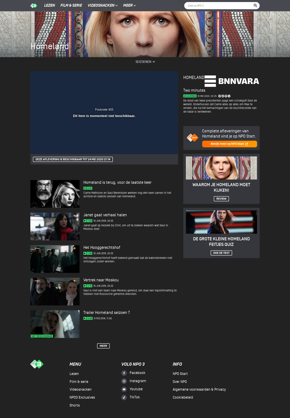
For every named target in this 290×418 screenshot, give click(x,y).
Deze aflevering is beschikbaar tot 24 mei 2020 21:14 (73, 159)
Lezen (49, 6)
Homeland (193, 77)
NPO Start (180, 374)
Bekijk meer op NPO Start (229, 144)
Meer (129, 6)
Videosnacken (101, 6)
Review (221, 199)
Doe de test (221, 253)
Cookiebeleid (183, 397)
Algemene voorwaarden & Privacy (199, 389)
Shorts (75, 405)
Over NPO (180, 382)
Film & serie (71, 6)
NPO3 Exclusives (82, 397)
